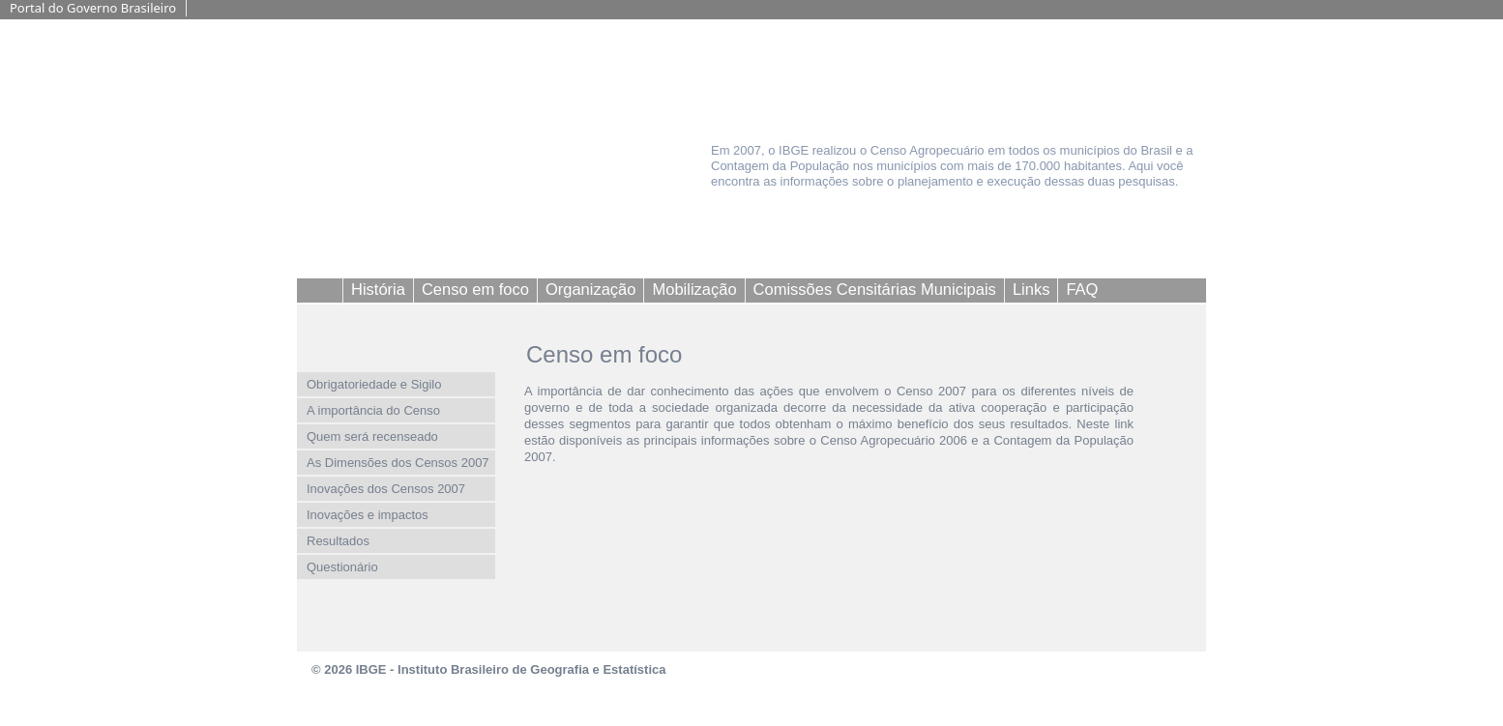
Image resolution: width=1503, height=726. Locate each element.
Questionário (342, 567)
